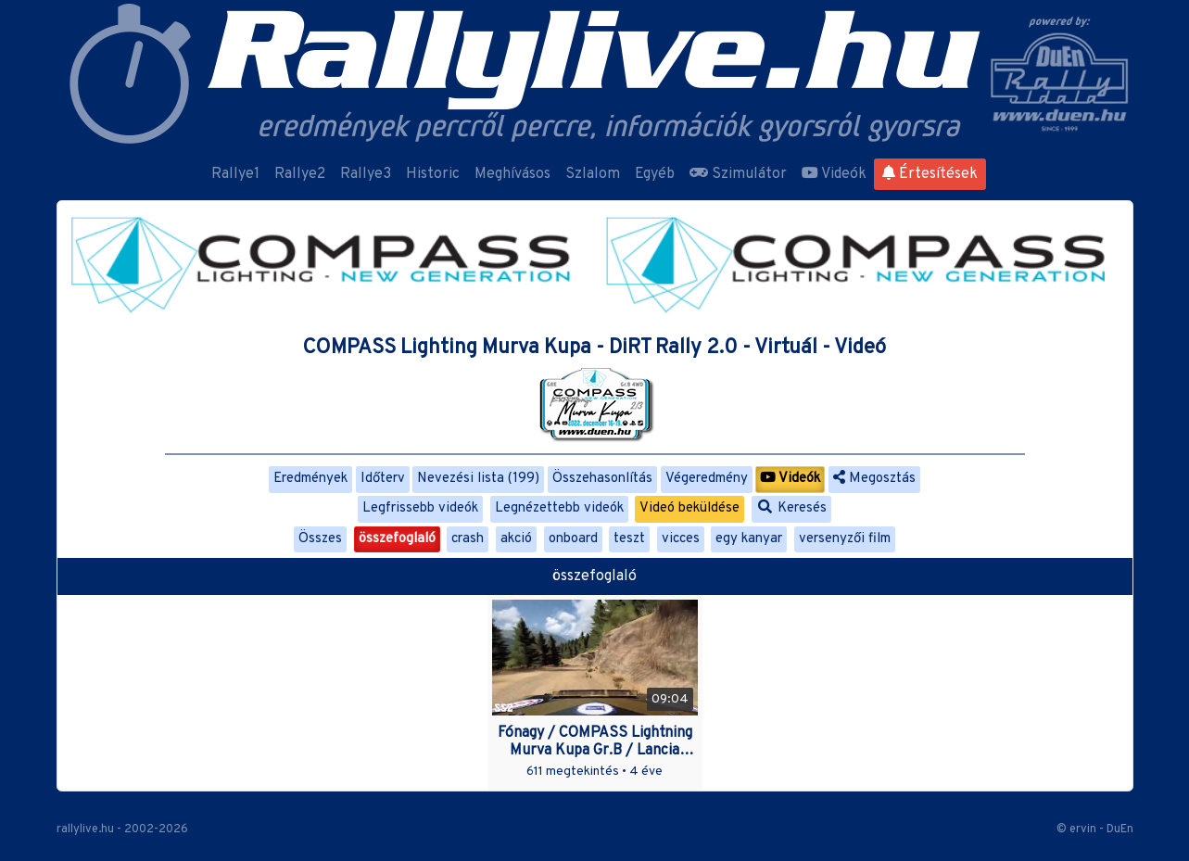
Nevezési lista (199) (478, 478)
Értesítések (930, 174)
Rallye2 (299, 174)
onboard (573, 539)
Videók (834, 174)
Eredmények (310, 478)
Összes (320, 539)
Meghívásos (512, 174)
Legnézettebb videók (559, 508)
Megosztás (874, 478)
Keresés (791, 508)
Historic (433, 174)
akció (516, 539)
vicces (681, 539)
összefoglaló (397, 539)
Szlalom (592, 174)
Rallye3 (365, 174)
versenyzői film (845, 539)
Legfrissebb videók (420, 508)
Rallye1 (235, 174)
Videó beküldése (689, 508)
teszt (629, 539)
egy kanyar (748, 539)
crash (467, 539)
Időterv (382, 478)
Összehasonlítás (602, 478)
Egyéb (655, 174)
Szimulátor (738, 174)
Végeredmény (706, 478)
